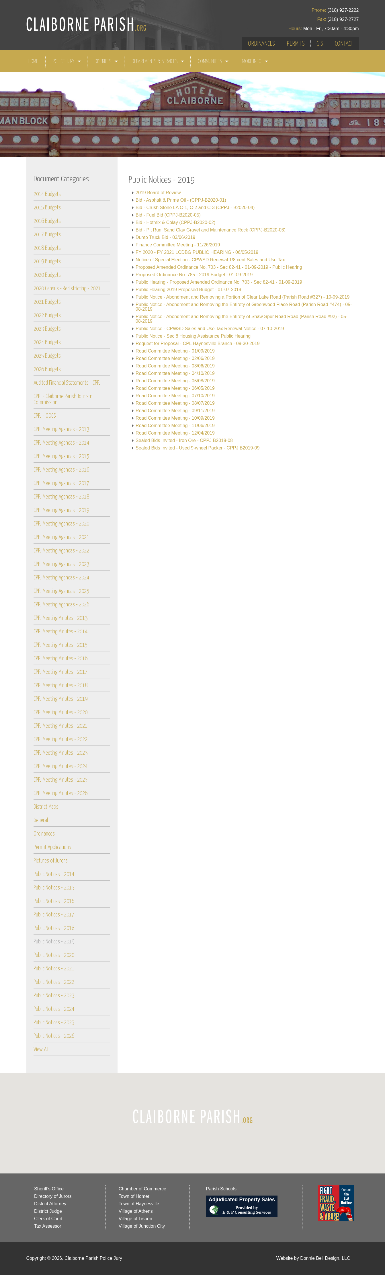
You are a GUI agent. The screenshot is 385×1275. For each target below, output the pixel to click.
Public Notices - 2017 (54, 915)
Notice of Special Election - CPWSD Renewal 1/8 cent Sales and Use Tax (210, 259)
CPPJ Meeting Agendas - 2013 (61, 429)
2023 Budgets (47, 329)
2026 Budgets (47, 369)
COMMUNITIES (213, 61)
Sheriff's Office (49, 1188)
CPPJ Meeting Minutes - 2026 (60, 793)
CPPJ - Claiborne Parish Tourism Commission (63, 399)
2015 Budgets (47, 208)
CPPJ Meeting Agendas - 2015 (61, 456)
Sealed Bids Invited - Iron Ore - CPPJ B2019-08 (184, 440)
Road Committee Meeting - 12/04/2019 (175, 433)
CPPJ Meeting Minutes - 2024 (60, 766)
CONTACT (344, 43)
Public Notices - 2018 (54, 928)
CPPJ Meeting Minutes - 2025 (60, 780)
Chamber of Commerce (142, 1188)
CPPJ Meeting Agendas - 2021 (61, 537)
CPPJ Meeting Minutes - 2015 (60, 645)
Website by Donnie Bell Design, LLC (313, 1258)
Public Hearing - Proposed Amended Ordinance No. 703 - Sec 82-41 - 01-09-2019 (219, 282)
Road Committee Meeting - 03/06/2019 (175, 365)
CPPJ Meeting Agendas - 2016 (61, 470)
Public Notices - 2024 (54, 1009)
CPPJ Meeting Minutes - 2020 (60, 712)
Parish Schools (221, 1188)
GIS (319, 43)
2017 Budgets (47, 235)
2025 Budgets (47, 356)
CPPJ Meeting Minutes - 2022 (60, 739)
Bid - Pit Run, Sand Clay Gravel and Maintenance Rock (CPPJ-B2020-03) (211, 229)
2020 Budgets (47, 275)
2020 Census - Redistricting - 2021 (67, 288)
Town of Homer (134, 1196)
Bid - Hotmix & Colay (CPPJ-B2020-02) (175, 222)
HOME (33, 61)
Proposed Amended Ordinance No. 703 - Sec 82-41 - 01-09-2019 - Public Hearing (219, 267)
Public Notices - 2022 (54, 982)
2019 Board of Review (158, 192)
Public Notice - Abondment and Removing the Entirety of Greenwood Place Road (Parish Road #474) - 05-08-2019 (244, 307)
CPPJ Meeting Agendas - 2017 (61, 483)
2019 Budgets (47, 261)
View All (41, 1049)
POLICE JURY (67, 61)
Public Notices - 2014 (54, 874)
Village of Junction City (142, 1226)
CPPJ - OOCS (45, 416)
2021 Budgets (47, 302)
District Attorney (50, 1203)
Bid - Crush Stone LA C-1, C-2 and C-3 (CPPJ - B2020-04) (195, 207)
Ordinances (44, 834)
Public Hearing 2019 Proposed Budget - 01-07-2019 (188, 289)
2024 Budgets (47, 342)
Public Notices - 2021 (54, 969)
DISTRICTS (106, 61)
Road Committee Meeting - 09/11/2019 (175, 410)
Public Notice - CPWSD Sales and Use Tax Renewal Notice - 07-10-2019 (210, 328)
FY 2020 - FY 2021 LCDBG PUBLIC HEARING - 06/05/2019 (197, 252)
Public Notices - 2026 (54, 1036)
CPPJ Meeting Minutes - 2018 (60, 685)
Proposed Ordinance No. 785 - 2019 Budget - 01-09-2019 (194, 274)
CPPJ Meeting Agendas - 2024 (61, 578)
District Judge (48, 1211)
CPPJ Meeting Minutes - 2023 (60, 753)
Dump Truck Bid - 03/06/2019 (165, 237)
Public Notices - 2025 (54, 1022)
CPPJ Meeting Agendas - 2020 (61, 524)
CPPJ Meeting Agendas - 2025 (61, 591)
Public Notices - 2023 (54, 995)
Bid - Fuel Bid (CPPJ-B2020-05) (168, 215)
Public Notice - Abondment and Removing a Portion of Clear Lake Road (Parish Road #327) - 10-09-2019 (242, 297)
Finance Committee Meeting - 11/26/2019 (178, 244)
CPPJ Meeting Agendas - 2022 (61, 551)
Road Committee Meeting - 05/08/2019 (175, 380)
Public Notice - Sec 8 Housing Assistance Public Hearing (193, 336)
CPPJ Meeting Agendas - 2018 (61, 497)
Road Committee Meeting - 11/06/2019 (175, 425)
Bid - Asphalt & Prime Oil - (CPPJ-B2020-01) (181, 200)
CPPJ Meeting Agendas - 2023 (61, 564)
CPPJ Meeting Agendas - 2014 (61, 443)
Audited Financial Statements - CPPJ (67, 383)
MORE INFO (255, 61)
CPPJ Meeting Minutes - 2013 (60, 618)
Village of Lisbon (135, 1218)
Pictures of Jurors (51, 861)
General (41, 820)
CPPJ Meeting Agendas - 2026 (61, 605)
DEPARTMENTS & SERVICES (158, 61)
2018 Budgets (47, 248)
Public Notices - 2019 (54, 942)
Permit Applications (52, 847)
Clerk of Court (48, 1218)
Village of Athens (136, 1211)
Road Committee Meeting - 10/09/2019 (175, 418)
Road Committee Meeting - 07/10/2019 (175, 395)
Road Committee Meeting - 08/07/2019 (175, 403)
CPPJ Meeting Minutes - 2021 (60, 726)
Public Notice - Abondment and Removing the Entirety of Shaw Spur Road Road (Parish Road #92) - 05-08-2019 (241, 319)
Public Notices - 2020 (54, 955)
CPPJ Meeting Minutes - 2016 (60, 658)
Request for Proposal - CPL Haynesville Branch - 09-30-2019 (198, 343)
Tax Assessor (47, 1226)
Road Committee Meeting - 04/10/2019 (175, 373)
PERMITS (296, 43)
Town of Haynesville (139, 1203)
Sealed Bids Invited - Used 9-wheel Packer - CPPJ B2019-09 (197, 447)
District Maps (46, 807)
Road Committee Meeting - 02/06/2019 (175, 358)
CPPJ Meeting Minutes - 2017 (60, 672)
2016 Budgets (47, 221)
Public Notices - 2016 (54, 901)
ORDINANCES (261, 43)
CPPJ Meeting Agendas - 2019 (61, 510)
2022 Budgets (47, 315)
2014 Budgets (47, 194)
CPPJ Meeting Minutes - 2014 (60, 631)
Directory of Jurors (53, 1196)
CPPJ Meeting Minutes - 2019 (60, 699)
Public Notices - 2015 (54, 888)
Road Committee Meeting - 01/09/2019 (175, 351)
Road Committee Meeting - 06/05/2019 (175, 388)
